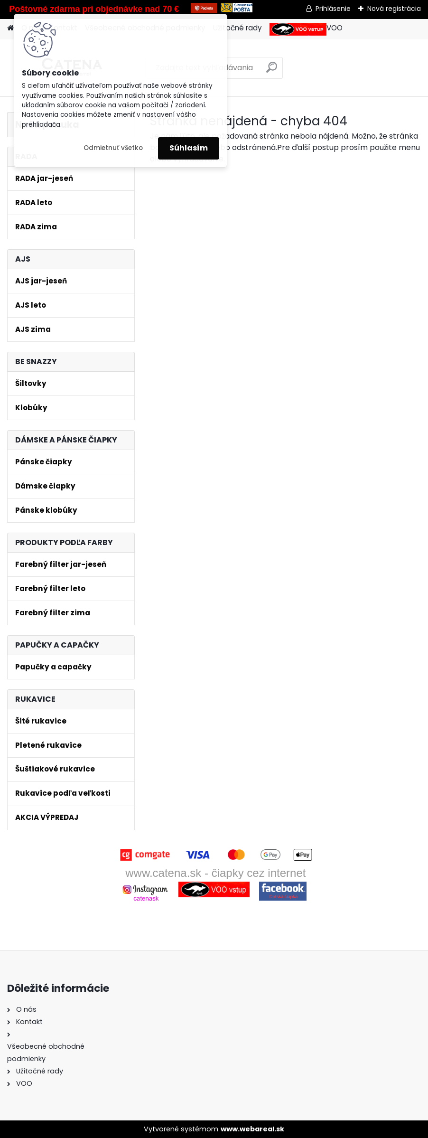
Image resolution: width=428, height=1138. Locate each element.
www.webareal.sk (252, 1129)
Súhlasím (188, 147)
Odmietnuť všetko (113, 147)
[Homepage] (10, 28)
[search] (271, 71)
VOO (306, 29)
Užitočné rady (237, 28)
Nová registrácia (394, 8)
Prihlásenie (333, 8)
